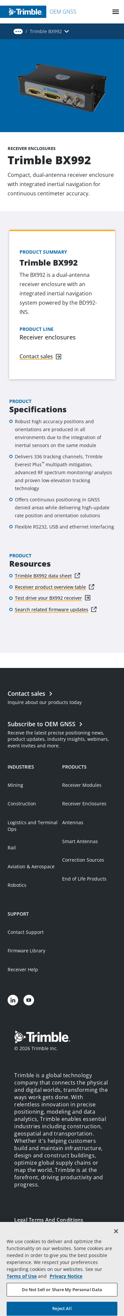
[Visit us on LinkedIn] (13, 1000)
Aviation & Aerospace (31, 866)
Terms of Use (22, 1285)
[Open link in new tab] (62, 734)
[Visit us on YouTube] (28, 1000)
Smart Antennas (80, 841)
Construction (22, 803)
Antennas (72, 822)
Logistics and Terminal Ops (33, 825)
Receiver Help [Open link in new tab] (23, 969)
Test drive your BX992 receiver (48, 598)
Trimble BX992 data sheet (43, 576)
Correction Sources (83, 860)
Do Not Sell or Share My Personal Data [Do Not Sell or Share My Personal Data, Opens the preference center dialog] (62, 1298)
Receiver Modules (82, 785)
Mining (15, 785)
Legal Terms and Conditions (48, 1219)
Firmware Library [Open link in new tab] (26, 950)
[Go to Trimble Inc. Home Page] (42, 1038)
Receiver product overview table (50, 587)
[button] (18, 31)
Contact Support (26, 932)
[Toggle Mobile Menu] (115, 12)
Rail (12, 847)
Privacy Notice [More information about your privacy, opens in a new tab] (66, 1285)
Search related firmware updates (51, 609)
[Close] (116, 1240)
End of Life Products (84, 879)
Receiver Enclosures (84, 803)
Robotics (17, 885)
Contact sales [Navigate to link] (36, 356)
